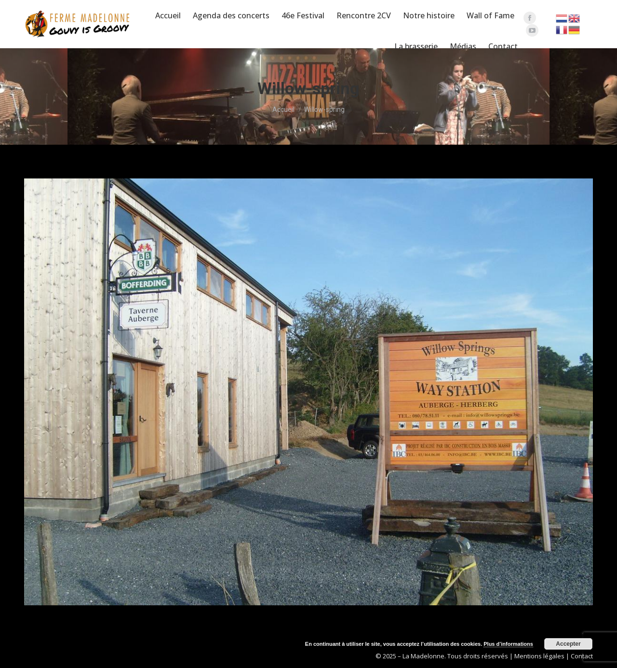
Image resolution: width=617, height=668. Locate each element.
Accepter (568, 644)
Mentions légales (539, 656)
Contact (582, 656)
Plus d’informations (508, 644)
